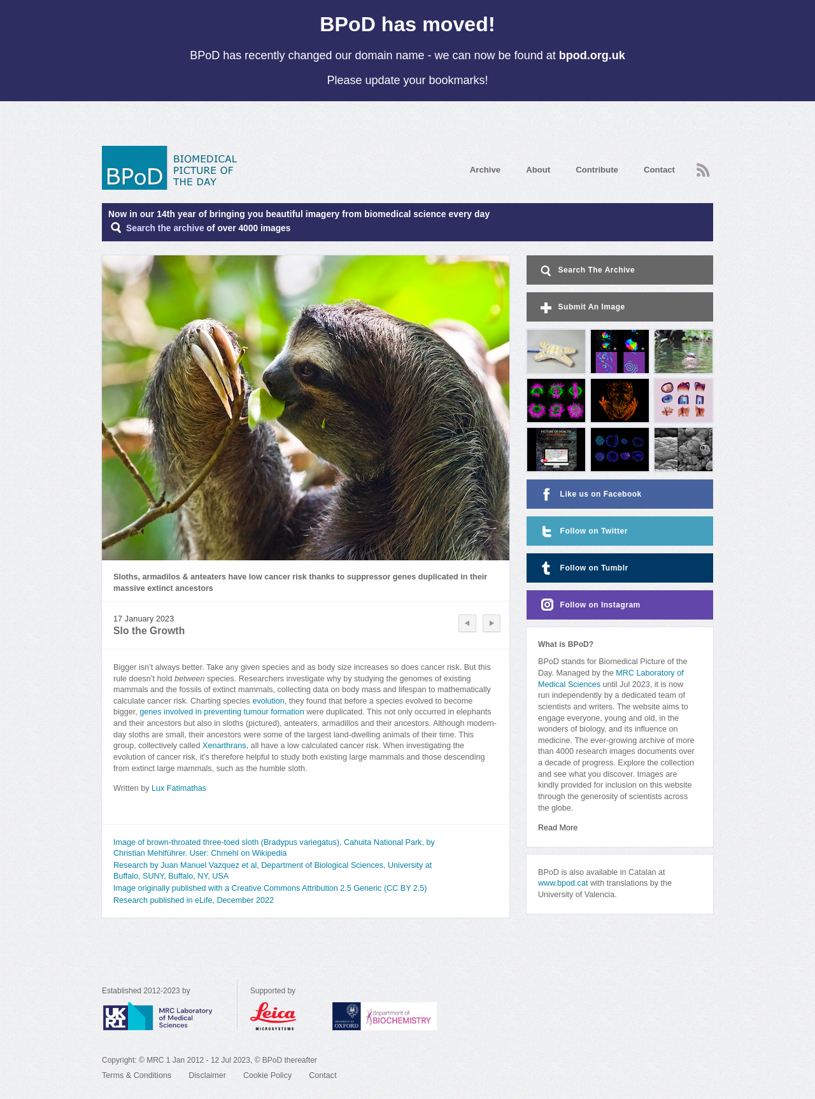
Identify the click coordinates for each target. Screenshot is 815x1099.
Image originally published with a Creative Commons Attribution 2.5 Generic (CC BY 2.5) (270, 888)
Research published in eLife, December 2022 (193, 900)
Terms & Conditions (136, 1075)
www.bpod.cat (563, 883)
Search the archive (165, 228)
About (538, 169)
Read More (558, 827)
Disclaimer (207, 1075)
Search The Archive (586, 271)
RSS (703, 170)
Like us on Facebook (590, 494)
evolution (268, 701)
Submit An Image (581, 307)
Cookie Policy (267, 1075)
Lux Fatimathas (179, 788)
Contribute (597, 169)
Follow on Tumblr (583, 568)
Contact (659, 169)
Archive (485, 169)
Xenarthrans (224, 745)
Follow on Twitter (583, 531)
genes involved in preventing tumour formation (221, 711)
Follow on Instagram (589, 605)
